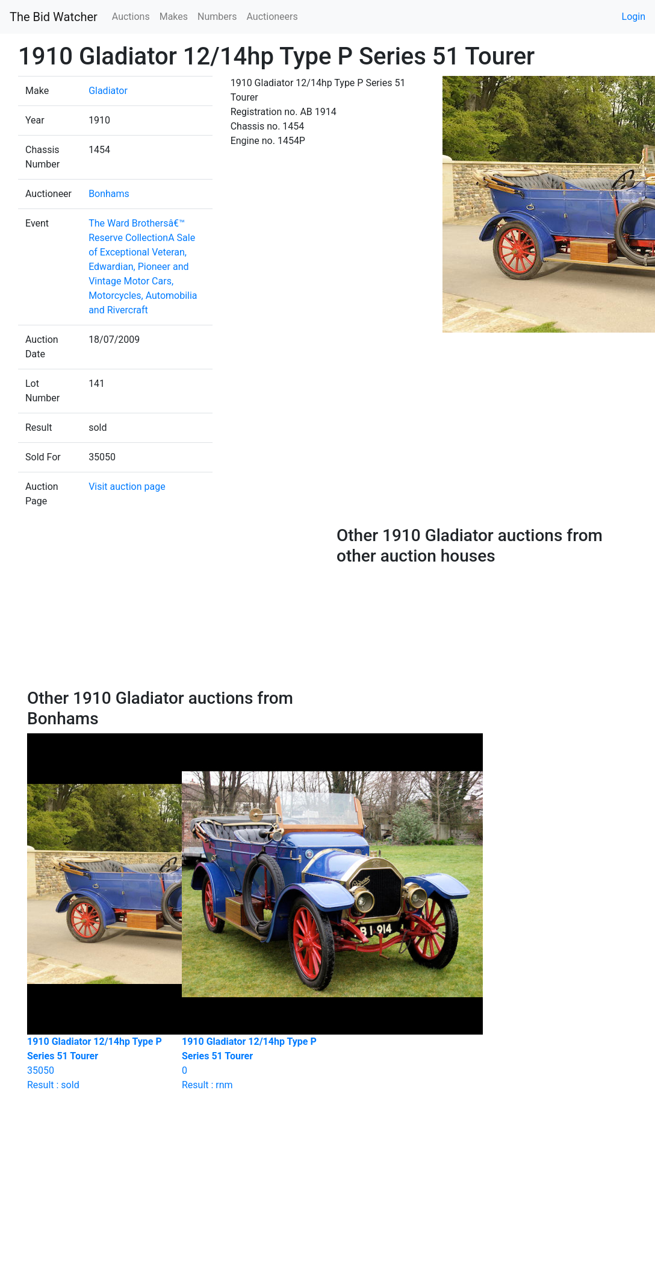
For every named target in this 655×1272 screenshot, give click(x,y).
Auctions (131, 16)
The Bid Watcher (54, 17)
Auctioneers (271, 16)
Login (633, 16)
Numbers (217, 16)
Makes (174, 16)
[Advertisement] (173, 606)
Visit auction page (127, 486)
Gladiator (108, 90)
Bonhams (108, 193)
